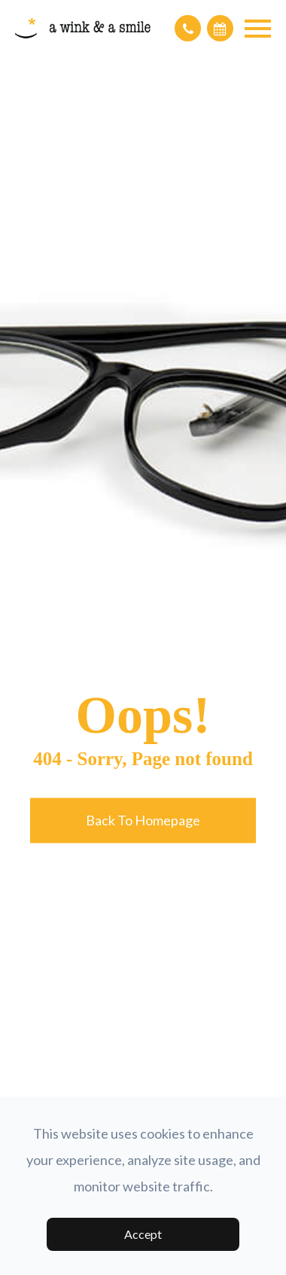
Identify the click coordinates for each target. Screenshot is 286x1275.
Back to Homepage (143, 820)
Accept (143, 1234)
